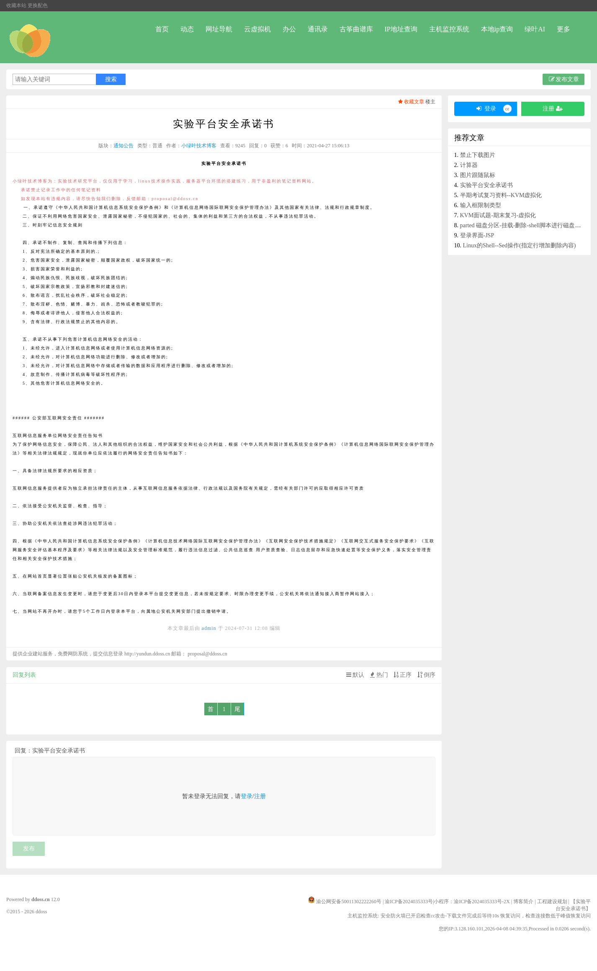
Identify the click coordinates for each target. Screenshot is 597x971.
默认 (354, 675)
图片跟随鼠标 (477, 175)
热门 (378, 675)
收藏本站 (16, 5)
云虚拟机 (257, 29)
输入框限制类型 (480, 205)
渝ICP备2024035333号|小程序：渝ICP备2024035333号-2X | (449, 901)
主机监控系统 (449, 29)
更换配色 (38, 5)
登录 (246, 796)
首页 (162, 29)
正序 (402, 675)
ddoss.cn (40, 899)
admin (209, 628)
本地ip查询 (497, 29)
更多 (563, 29)
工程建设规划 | (554, 901)
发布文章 (563, 79)
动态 (187, 29)
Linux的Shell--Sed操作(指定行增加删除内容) (519, 245)
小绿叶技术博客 (198, 146)
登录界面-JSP (477, 235)
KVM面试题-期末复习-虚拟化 (498, 215)
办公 (289, 29)
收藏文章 (410, 102)
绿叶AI (535, 29)
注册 (260, 796)
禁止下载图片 (477, 155)
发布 (29, 848)
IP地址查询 (401, 29)
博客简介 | (525, 901)
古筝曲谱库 (356, 29)
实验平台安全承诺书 (486, 185)
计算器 (469, 165)
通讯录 (318, 29)
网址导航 (219, 29)
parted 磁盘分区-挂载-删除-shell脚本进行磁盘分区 (523, 225)
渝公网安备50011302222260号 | (350, 901)
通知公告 (123, 146)
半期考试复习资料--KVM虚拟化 (501, 195)
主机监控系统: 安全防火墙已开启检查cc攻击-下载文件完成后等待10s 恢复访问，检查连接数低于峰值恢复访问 (469, 916)
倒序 (425, 675)
